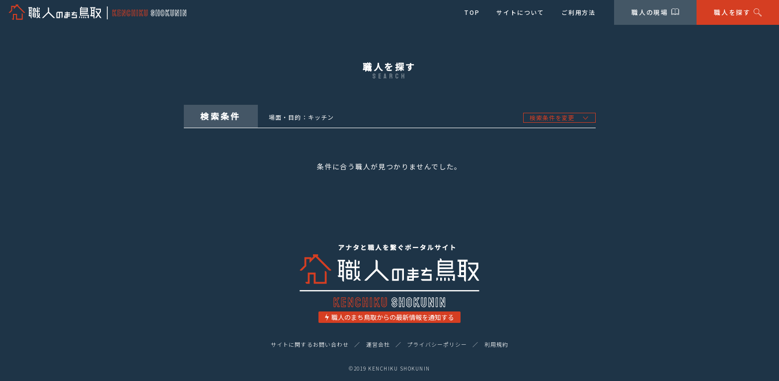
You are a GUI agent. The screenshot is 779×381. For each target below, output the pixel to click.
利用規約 (496, 344)
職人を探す (738, 12)
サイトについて (520, 12)
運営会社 (378, 344)
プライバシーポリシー (437, 344)
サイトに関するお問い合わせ (310, 344)
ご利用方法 (578, 12)
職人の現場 (655, 12)
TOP (471, 12)
